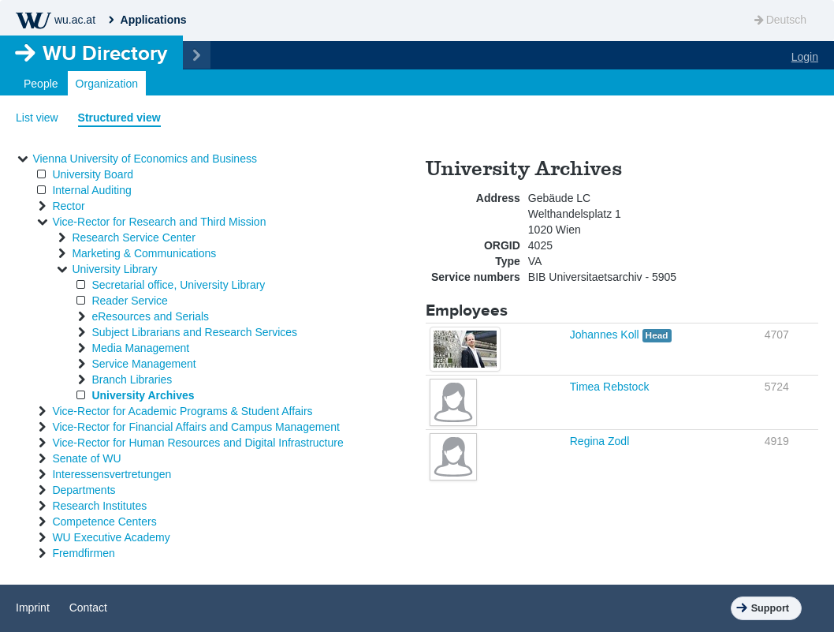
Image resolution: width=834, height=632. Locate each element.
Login (804, 56)
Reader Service (129, 300)
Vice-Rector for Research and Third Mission (159, 221)
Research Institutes (99, 505)
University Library (114, 269)
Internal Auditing (91, 190)
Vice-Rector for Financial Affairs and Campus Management (195, 427)
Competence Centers (104, 521)
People (41, 83)
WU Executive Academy (110, 537)
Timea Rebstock (610, 386)
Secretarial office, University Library (178, 285)
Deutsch (779, 19)
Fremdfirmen (83, 553)
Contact (88, 607)
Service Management (143, 363)
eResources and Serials (150, 316)
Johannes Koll (606, 334)
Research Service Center (133, 237)
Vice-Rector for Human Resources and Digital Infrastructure (197, 442)
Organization (107, 83)
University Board (92, 174)
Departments (83, 490)
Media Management (140, 348)
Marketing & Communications (144, 253)
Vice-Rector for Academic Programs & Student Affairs (182, 411)
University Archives (142, 395)
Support (770, 608)
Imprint (33, 607)
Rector (68, 206)
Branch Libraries (131, 379)
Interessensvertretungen (111, 474)
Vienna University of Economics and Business (144, 158)
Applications (154, 19)
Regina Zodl (600, 441)
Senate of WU (86, 458)
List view (37, 117)
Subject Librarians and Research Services (194, 332)
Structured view (119, 117)
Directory (105, 53)
